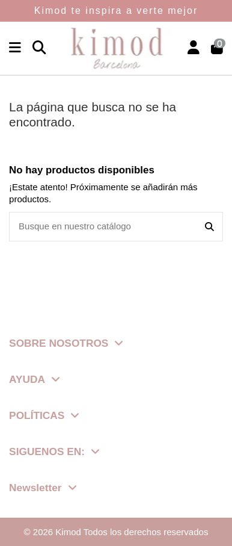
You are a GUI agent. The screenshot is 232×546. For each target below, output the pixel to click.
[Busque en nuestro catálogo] (209, 226)
